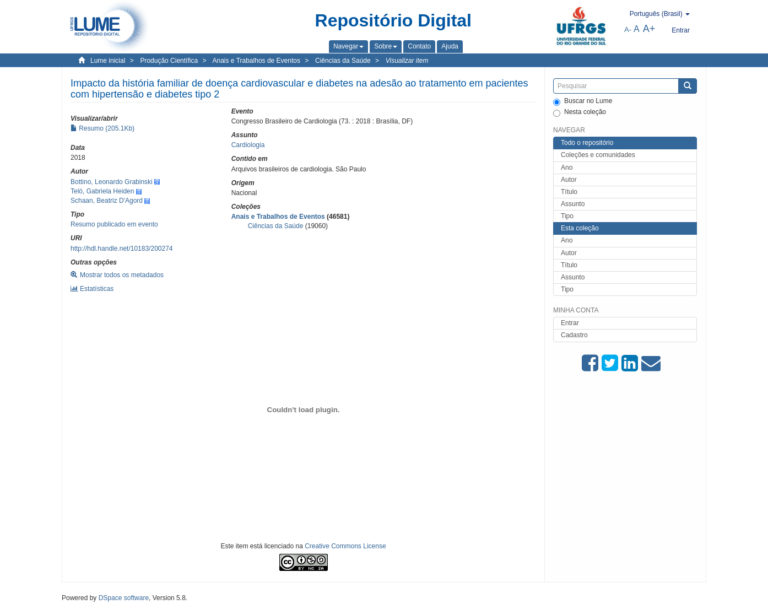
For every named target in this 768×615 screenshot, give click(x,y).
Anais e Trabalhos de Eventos (256, 60)
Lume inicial (107, 60)
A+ (649, 28)
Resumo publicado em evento (114, 224)
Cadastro (574, 335)
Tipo (567, 216)
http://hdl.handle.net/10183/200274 (122, 248)
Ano (566, 167)
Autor (569, 180)
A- (627, 29)
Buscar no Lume (582, 101)
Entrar (570, 323)
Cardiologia (248, 145)
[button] (348, 46)
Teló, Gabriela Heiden (102, 191)
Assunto (573, 204)
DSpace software (124, 598)
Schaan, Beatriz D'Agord (107, 200)
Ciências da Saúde (343, 60)
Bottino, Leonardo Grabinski (112, 182)
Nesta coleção (579, 112)
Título (569, 192)
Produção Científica (169, 60)
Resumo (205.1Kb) (102, 128)
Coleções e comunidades (598, 155)
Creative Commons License (345, 546)
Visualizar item (407, 60)
